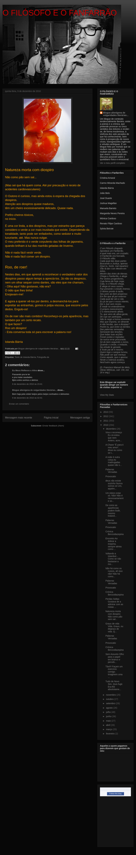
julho (108, 712)
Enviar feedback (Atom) (53, 425)
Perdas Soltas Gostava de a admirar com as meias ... (114, 603)
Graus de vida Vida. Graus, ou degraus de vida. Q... (114, 627)
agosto (109, 708)
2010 (106, 425)
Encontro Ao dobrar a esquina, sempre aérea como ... (113, 543)
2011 (106, 420)
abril (108, 725)
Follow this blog (115, 794)
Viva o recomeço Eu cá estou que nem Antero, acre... (113, 436)
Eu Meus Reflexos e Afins (24, 370)
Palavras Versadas (111, 470)
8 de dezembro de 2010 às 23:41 (27, 384)
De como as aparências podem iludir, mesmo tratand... (112, 510)
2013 (106, 412)
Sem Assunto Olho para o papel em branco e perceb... (114, 658)
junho (109, 716)
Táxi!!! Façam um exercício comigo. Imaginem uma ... (114, 671)
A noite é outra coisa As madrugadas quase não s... (113, 461)
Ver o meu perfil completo (112, 163)
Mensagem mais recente (18, 417)
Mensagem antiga (80, 417)
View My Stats (107, 395)
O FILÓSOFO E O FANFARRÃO (60, 12)
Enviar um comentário (19, 404)
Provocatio (110, 476)
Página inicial (51, 417)
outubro (110, 699)
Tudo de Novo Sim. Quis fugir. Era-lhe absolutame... (114, 685)
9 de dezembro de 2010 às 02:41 (27, 398)
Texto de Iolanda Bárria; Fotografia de (32, 357)
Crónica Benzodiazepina (114, 532)
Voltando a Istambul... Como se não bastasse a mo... (113, 558)
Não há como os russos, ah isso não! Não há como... (114, 572)
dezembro (111, 429)
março (109, 729)
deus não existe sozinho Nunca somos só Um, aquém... (114, 484)
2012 (106, 416)
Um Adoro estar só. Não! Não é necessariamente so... (114, 497)
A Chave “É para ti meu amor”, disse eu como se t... (114, 448)
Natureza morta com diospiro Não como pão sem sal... (113, 615)
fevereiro (110, 733)
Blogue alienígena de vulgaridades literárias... (34, 390)
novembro (111, 695)
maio (108, 721)
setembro (111, 703)
